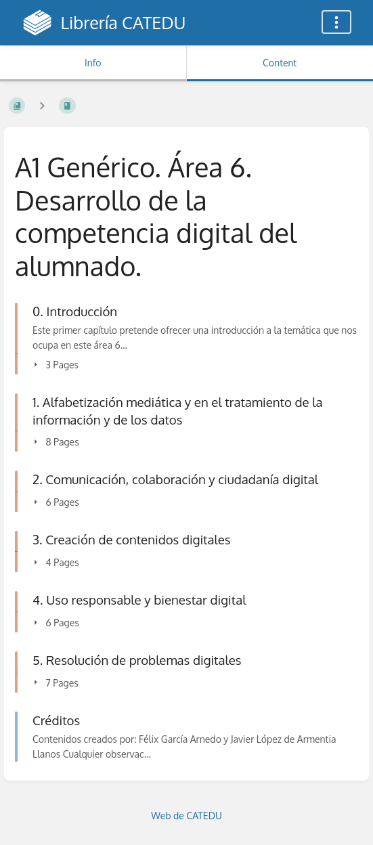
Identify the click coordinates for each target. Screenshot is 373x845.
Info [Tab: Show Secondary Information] (93, 62)
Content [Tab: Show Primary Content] (280, 62)
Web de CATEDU (186, 815)
